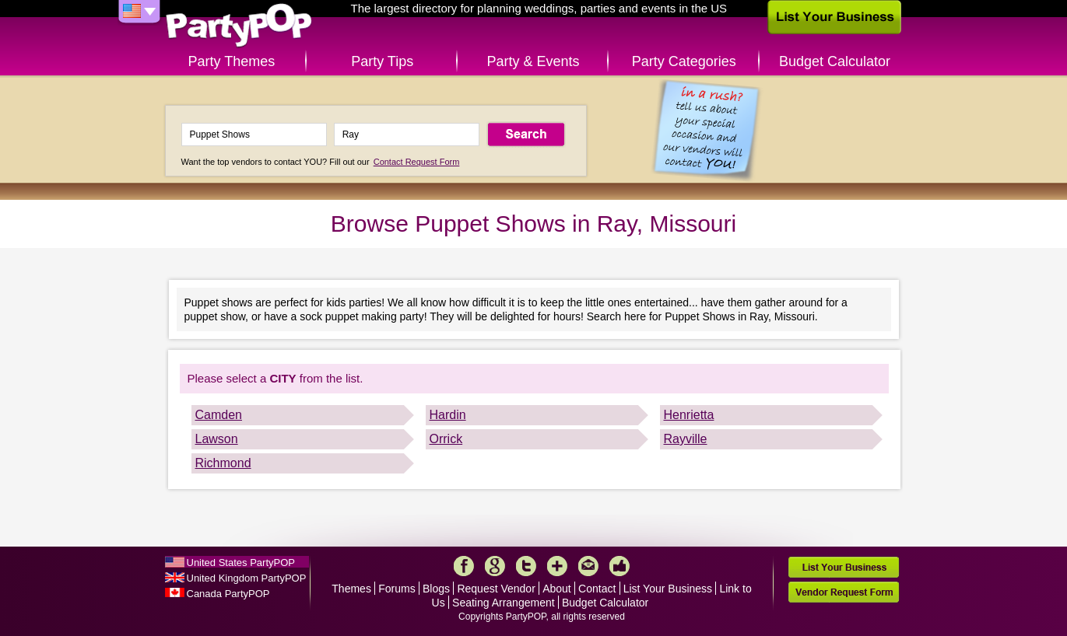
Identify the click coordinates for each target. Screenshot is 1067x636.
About (556, 588)
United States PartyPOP (241, 562)
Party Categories (684, 61)
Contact (597, 588)
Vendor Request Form (844, 592)
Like (619, 566)
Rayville (685, 439)
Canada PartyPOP (228, 593)
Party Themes (232, 61)
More (557, 566)
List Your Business (667, 588)
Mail (588, 566)
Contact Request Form (417, 161)
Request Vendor (496, 588)
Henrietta (689, 414)
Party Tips (382, 61)
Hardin (448, 414)
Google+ (495, 566)
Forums (396, 588)
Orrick (446, 439)
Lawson (216, 439)
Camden (218, 414)
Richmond (223, 463)
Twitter (526, 566)
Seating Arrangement (503, 602)
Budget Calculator (834, 61)
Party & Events (532, 61)
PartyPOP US (239, 26)
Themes (351, 588)
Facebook (464, 566)
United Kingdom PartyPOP (247, 578)
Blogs (436, 588)
